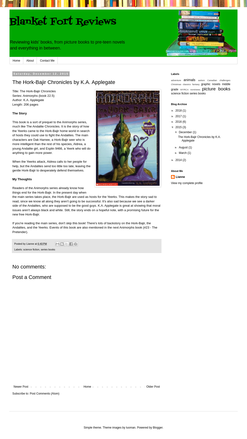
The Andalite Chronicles (42, 126)
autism (201, 80)
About (30, 60)
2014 (179, 160)
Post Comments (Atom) (44, 393)
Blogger (158, 427)
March (183, 153)
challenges (224, 80)
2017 (179, 116)
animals (189, 80)
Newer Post (21, 386)
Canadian (212, 80)
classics (187, 84)
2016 (179, 121)
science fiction (31, 249)
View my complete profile (187, 183)
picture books (216, 88)
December (186, 132)
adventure (176, 80)
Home (16, 60)
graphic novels (210, 84)
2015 (179, 127)
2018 (179, 110)
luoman (130, 427)
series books (48, 249)
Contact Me (47, 60)
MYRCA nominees (190, 89)
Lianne (180, 177)
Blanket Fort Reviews (63, 22)
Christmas (176, 84)
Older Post (153, 386)
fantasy (196, 84)
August (184, 147)
